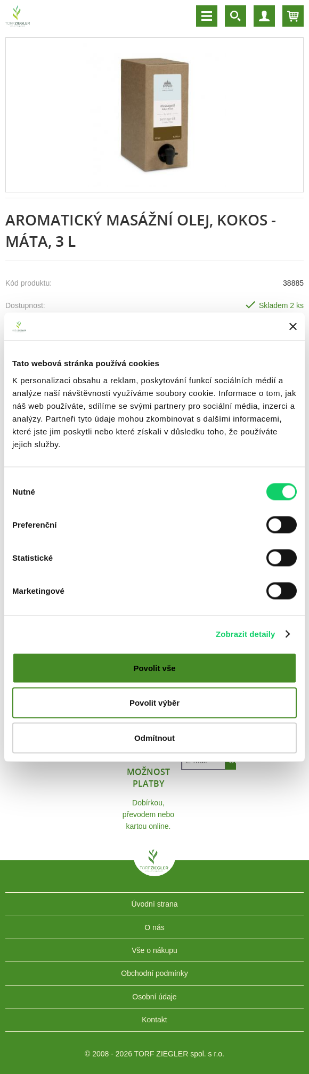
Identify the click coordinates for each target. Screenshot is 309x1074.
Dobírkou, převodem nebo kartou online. (148, 814)
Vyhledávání (235, 16)
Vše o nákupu (154, 950)
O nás (154, 927)
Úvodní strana (154, 904)
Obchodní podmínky (154, 973)
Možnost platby (148, 777)
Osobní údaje (154, 996)
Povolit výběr (154, 702)
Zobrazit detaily (245, 634)
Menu (206, 16)
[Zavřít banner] (293, 326)
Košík (293, 16)
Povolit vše (154, 667)
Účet (264, 16)
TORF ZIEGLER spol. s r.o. (154, 868)
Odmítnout (154, 737)
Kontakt (154, 1019)
